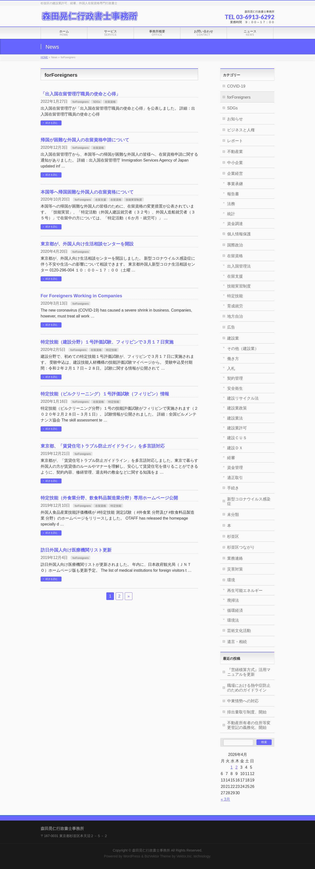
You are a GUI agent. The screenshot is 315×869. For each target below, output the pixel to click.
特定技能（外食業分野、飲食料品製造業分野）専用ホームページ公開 (109, 497)
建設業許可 (237, 428)
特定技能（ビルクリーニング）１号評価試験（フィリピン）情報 (105, 393)
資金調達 (235, 224)
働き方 (233, 359)
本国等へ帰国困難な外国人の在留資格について (87, 192)
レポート (235, 141)
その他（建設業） (243, 348)
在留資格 (110, 101)
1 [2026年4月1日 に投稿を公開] (232, 767)
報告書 (233, 194)
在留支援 (100, 199)
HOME (44, 57)
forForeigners (81, 101)
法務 (231, 204)
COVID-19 (236, 86)
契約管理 (235, 378)
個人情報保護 (239, 234)
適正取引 (235, 478)
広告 (231, 327)
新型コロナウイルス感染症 (248, 501)
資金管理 (235, 467)
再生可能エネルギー (245, 590)
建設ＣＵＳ (237, 438)
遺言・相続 (237, 642)
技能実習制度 (134, 199)
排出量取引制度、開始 (247, 712)
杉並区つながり (241, 547)
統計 (231, 214)
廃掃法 (233, 600)
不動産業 (235, 152)
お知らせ (235, 119)
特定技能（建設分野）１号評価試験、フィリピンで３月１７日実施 (107, 342)
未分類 (233, 514)
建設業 (233, 338)
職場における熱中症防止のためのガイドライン (248, 687)
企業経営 (235, 173)
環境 (231, 580)
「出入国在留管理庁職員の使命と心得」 (80, 93)
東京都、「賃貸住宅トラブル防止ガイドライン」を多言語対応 (103, 446)
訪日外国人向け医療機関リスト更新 (76, 550)
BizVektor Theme (157, 856)
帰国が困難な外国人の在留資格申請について (85, 139)
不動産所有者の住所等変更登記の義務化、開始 (248, 725)
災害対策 (235, 569)
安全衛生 (235, 388)
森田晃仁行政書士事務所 (151, 850)
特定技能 (111, 349)
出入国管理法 (239, 266)
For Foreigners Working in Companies (81, 295)
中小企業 (235, 163)
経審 (231, 458)
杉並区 (233, 536)
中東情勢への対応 (243, 701)
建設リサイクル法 (243, 398)
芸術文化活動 (239, 631)
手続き (233, 488)
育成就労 (235, 306)
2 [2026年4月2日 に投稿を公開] (236, 767)
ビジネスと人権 (241, 130)
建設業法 (235, 418)
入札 (231, 368)
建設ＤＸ (235, 448)
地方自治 (235, 316)
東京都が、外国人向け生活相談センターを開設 (87, 243)
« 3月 (225, 799)
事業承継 (235, 184)
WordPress (131, 856)
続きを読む (52, 122)
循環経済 (235, 610)
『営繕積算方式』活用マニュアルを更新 (248, 672)
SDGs (96, 101)
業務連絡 (235, 558)
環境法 (233, 620)
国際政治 (235, 245)
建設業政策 (237, 408)
